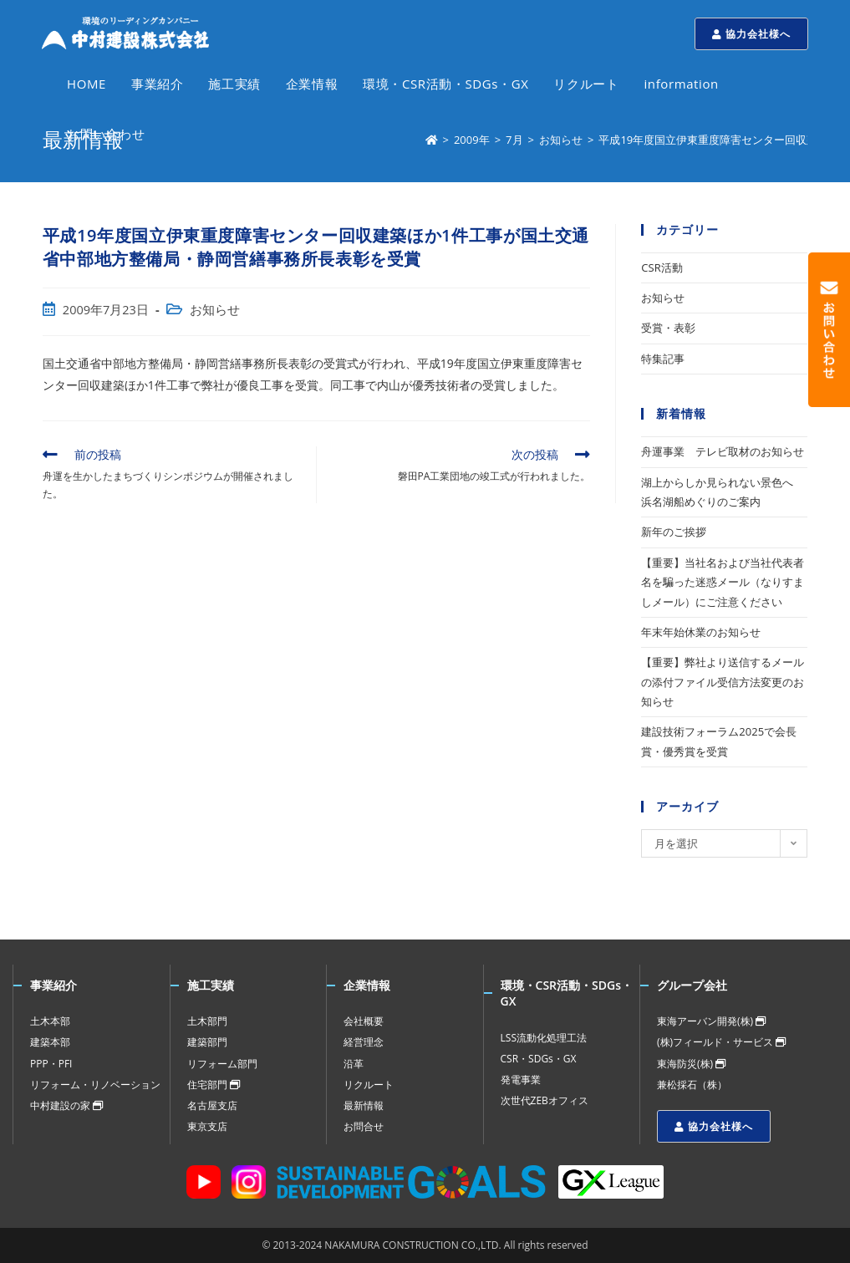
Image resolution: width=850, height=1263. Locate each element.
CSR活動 (661, 267)
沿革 (354, 1064)
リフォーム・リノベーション (95, 1084)
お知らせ (215, 310)
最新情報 (364, 1105)
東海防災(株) (691, 1064)
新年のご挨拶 (673, 531)
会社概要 (364, 1021)
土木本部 (50, 1021)
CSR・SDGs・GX (539, 1059)
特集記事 (663, 358)
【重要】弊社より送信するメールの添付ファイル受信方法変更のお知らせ (722, 681)
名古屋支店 (212, 1105)
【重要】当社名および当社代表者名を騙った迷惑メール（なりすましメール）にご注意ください (722, 582)
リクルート (369, 1084)
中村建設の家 (66, 1105)
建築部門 (207, 1042)
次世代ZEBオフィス (544, 1100)
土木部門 (207, 1021)
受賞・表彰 (668, 327)
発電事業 (521, 1079)
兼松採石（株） (692, 1084)
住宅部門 (213, 1084)
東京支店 (207, 1126)
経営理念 (364, 1042)
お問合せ (364, 1126)
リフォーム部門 (222, 1064)
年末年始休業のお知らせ (701, 631)
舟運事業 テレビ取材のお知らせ (722, 451)
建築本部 (50, 1042)
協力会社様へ (751, 34)
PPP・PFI (51, 1064)
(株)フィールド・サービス (721, 1042)
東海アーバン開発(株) (711, 1021)
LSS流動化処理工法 (544, 1038)
